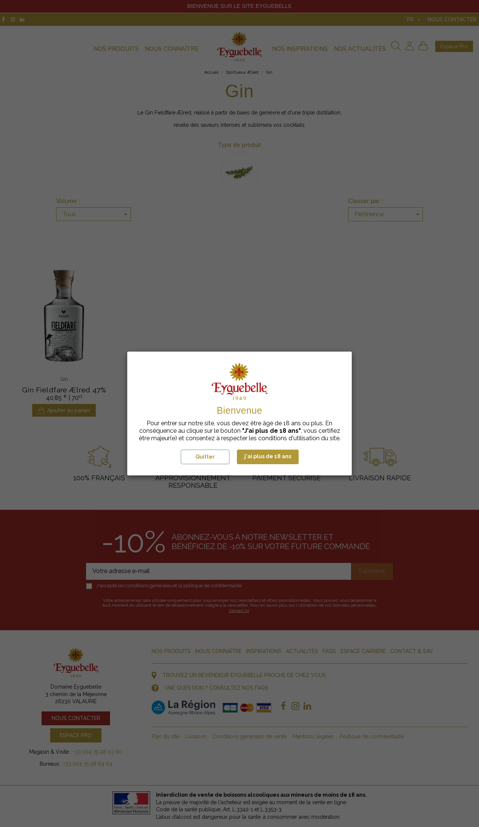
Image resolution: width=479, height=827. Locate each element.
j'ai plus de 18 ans (267, 456)
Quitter (205, 457)
